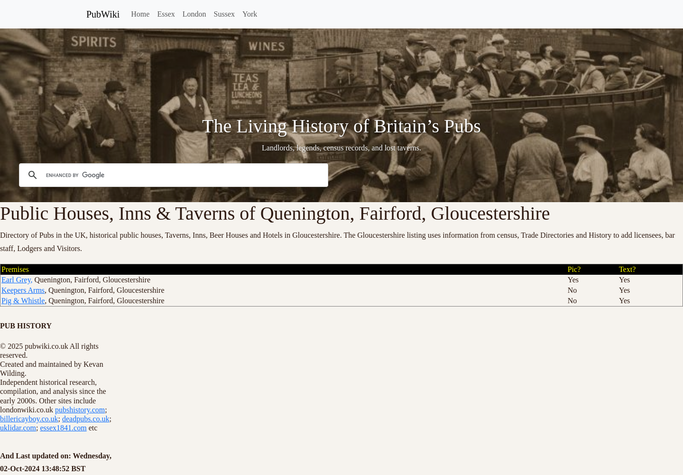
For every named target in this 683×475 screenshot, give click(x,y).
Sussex (224, 14)
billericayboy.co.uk (29, 419)
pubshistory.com (80, 410)
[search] (172, 175)
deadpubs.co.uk (86, 419)
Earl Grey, (17, 280)
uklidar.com (18, 428)
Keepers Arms (23, 290)
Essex (166, 14)
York (249, 14)
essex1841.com (63, 428)
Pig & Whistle (23, 301)
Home (140, 14)
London (194, 14)
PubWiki (103, 14)
